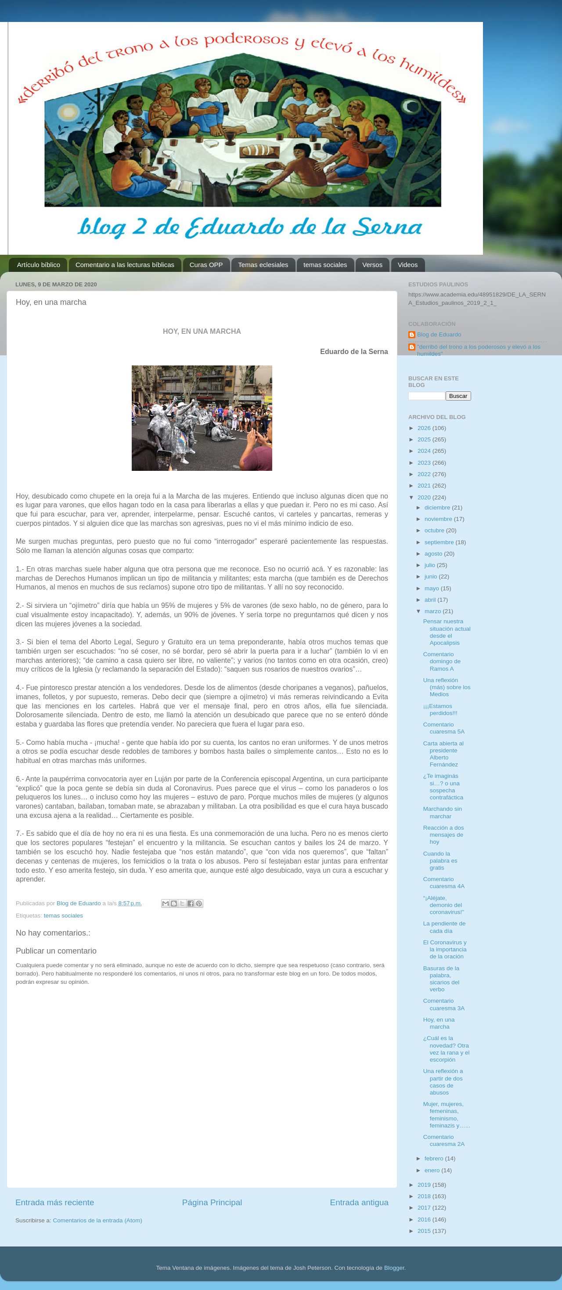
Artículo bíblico (38, 264)
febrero (435, 1158)
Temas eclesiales (263, 264)
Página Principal (212, 1202)
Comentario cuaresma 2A (444, 1140)
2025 (425, 439)
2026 (425, 428)
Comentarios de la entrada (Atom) (97, 1220)
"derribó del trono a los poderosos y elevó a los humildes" (478, 350)
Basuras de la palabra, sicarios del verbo (441, 979)
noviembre (439, 519)
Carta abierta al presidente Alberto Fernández (443, 754)
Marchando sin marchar (442, 812)
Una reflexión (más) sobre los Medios (447, 687)
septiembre (440, 542)
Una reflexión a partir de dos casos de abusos (443, 1082)
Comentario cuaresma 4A (444, 882)
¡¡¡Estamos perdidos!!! (440, 709)
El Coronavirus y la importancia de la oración (445, 949)
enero (433, 1170)
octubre (435, 530)
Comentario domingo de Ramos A (442, 661)
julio (431, 565)
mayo (433, 588)
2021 (425, 485)
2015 (425, 1231)
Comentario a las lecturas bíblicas (125, 264)
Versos (372, 264)
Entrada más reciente (54, 1202)
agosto (434, 553)
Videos (408, 264)
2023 (425, 462)
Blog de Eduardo (439, 334)
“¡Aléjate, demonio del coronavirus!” (443, 905)
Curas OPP (206, 264)
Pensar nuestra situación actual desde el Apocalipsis (447, 632)
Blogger (394, 1268)
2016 (425, 1219)
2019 (425, 1185)
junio (432, 576)
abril (431, 599)
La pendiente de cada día (444, 927)
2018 (425, 1196)
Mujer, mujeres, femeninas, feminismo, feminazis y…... (446, 1115)
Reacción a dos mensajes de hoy (443, 834)
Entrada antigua (359, 1202)
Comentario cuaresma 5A (444, 728)
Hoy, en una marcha (439, 1023)
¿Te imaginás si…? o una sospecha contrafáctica (443, 787)
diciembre (438, 507)
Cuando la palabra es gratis (440, 860)
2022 (425, 474)
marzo (434, 611)
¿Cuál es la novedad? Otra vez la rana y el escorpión (446, 1049)
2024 (425, 451)
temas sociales (325, 264)
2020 (425, 497)
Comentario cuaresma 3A (444, 1004)
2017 (425, 1207)
